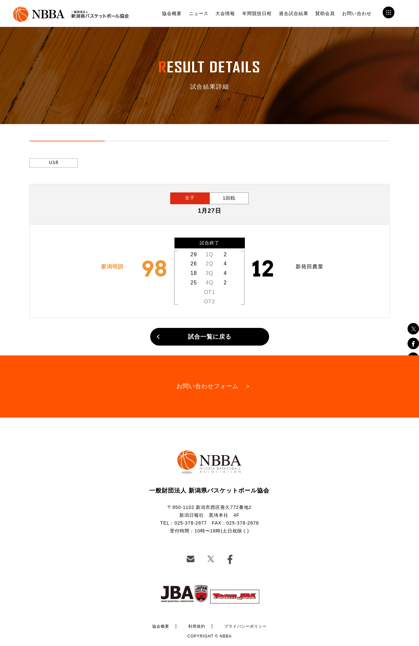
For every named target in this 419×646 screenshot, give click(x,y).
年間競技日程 (257, 13)
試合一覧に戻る (209, 336)
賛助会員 (325, 13)
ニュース (199, 13)
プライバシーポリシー (245, 626)
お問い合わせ (357, 13)
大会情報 (225, 13)
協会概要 (172, 13)
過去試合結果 (293, 13)
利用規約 (196, 626)
